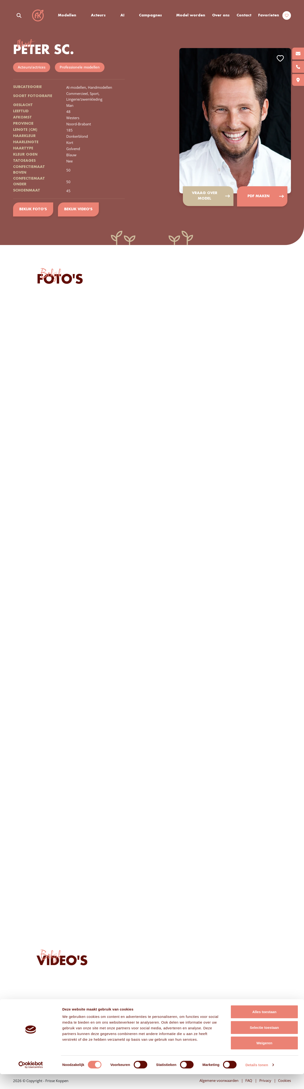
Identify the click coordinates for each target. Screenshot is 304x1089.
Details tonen (256, 1080)
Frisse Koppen (38, 15)
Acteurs (98, 15)
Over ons (221, 15)
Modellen (67, 15)
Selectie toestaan (264, 1042)
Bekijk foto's (33, 210)
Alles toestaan (264, 1027)
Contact (244, 15)
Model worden (190, 15)
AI (122, 15)
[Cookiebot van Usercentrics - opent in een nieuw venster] (31, 1079)
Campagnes (150, 15)
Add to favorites (280, 58)
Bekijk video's (78, 210)
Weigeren (264, 1058)
